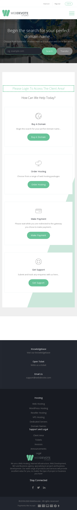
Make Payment (38, 235)
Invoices (39, 444)
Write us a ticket (38, 365)
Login (69, 4)
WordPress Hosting (38, 408)
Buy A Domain (38, 137)
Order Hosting (38, 184)
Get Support (38, 282)
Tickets (38, 439)
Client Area (38, 435)
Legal (38, 453)
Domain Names (38, 426)
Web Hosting (38, 403)
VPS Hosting (38, 417)
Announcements (38, 448)
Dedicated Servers (38, 421)
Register (57, 4)
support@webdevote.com (38, 377)
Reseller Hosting (38, 412)
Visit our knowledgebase (38, 352)
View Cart (46, 4)
